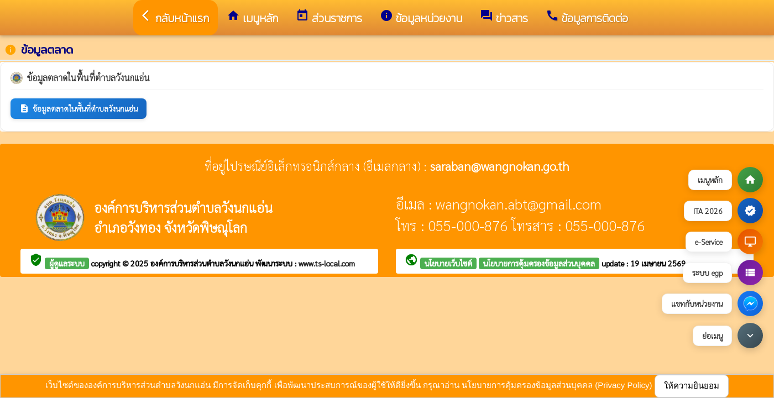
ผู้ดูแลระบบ (67, 263)
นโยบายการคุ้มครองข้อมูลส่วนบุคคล (539, 263)
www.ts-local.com (327, 263)
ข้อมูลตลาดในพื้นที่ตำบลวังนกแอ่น (78, 108)
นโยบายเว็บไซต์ (448, 263)
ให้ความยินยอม (691, 385)
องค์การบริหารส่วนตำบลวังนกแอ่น (202, 263)
